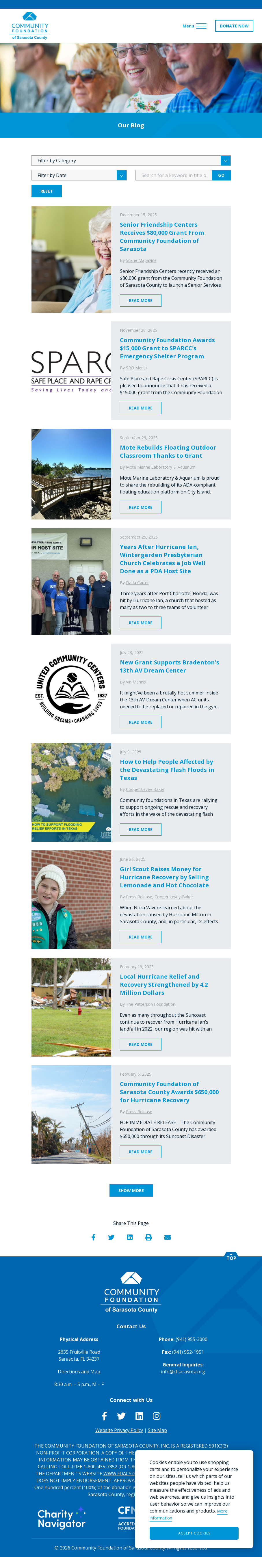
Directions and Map (79, 1371)
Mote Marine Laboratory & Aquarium (161, 467)
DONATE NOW (234, 26)
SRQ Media (136, 367)
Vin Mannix (136, 682)
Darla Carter (137, 582)
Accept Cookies (194, 1533)
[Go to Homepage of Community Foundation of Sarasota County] (29, 26)
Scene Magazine (141, 260)
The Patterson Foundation (150, 1004)
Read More (141, 300)
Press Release (139, 896)
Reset (46, 191)
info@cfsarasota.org (183, 1371)
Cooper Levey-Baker (145, 789)
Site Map (157, 1430)
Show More (131, 1190)
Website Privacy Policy (119, 1430)
